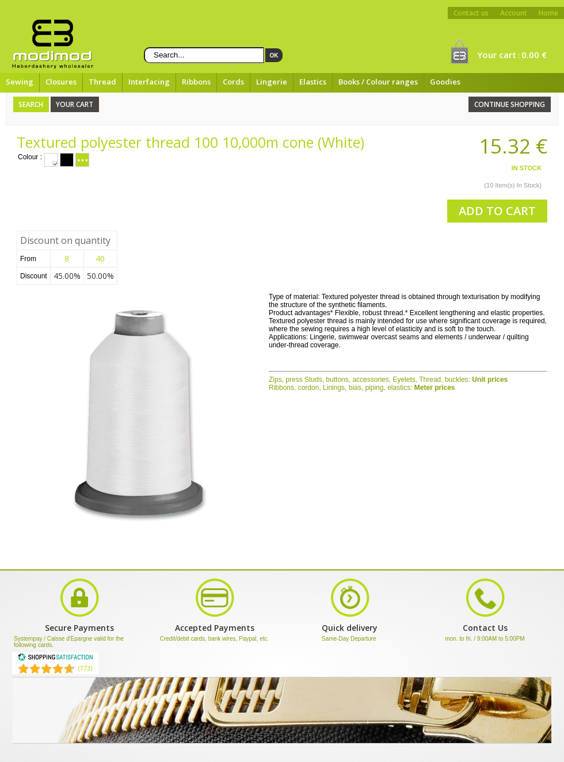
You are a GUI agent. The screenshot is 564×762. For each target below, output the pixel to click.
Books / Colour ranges (378, 81)
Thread (102, 81)
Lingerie (271, 81)
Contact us (471, 13)
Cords (233, 81)
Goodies (445, 81)
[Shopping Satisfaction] (55, 659)
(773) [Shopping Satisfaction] (85, 668)
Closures (61, 81)
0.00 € (534, 54)
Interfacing (149, 81)
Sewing (19, 81)
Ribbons (196, 81)
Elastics (312, 81)
